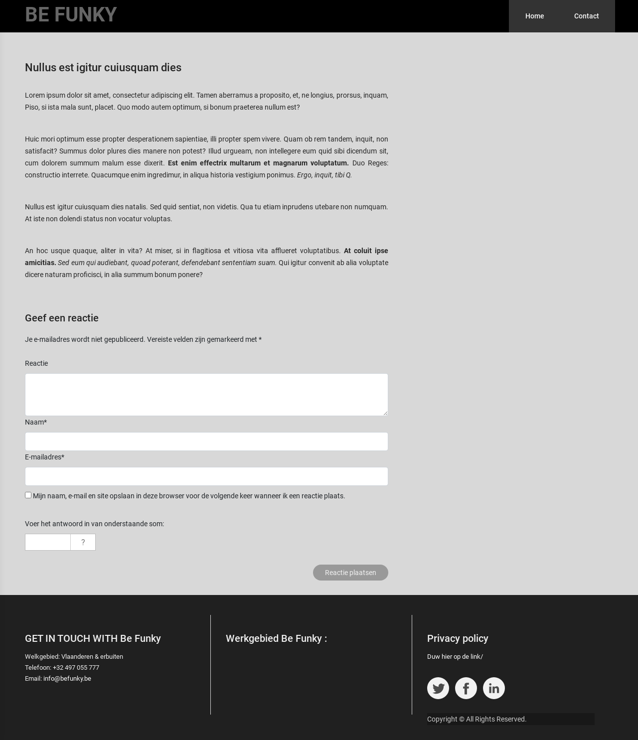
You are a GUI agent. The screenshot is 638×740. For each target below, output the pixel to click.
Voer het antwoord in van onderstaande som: (94, 524)
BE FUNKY (71, 14)
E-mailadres (44, 457)
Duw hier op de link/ (455, 656)
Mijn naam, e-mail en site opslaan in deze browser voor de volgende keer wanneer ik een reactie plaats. (189, 496)
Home (534, 16)
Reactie (36, 363)
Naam (36, 422)
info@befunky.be (67, 678)
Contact (586, 16)
